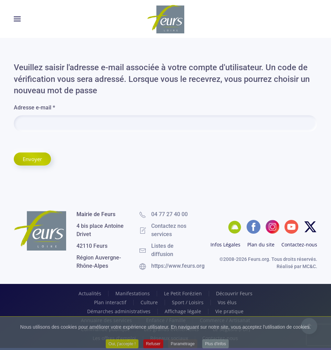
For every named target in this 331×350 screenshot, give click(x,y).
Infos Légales (225, 244)
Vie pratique (229, 311)
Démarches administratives (119, 311)
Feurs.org (258, 259)
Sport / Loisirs (188, 302)
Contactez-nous (299, 244)
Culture (149, 302)
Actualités (90, 293)
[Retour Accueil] (165, 18)
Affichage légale (183, 311)
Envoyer (32, 159)
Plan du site (261, 244)
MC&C (309, 266)
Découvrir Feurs (234, 293)
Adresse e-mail (34, 107)
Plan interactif (110, 302)
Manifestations (132, 293)
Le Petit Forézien (183, 293)
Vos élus (227, 302)
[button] (17, 18)
